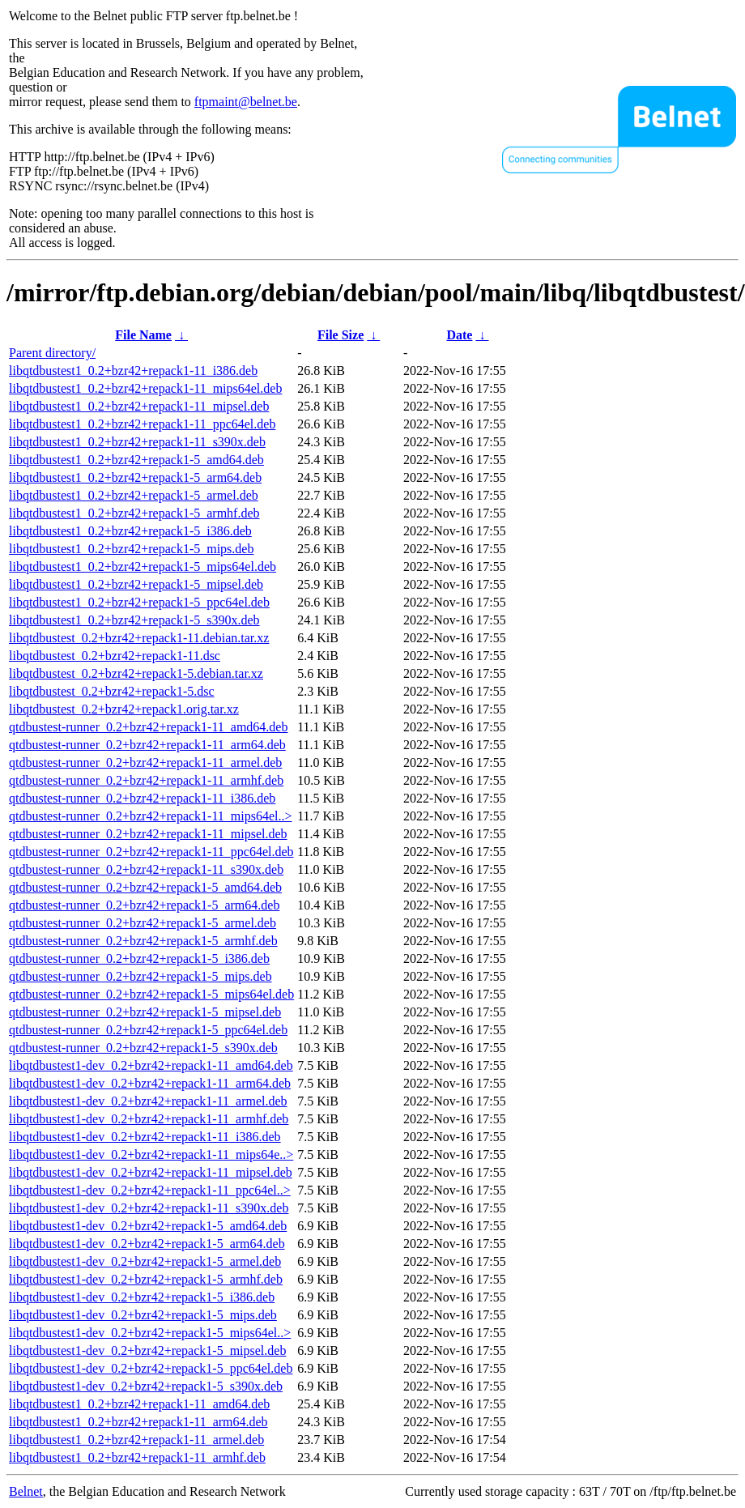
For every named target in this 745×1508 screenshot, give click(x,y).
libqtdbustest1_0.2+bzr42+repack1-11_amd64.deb (139, 1404)
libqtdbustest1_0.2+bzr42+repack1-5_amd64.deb (136, 459)
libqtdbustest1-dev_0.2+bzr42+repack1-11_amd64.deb (151, 1065)
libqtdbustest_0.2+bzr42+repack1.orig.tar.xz (124, 709)
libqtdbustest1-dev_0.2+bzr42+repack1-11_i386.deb (145, 1137)
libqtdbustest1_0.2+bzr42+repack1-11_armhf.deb (137, 1457)
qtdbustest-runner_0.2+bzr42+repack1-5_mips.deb (140, 976)
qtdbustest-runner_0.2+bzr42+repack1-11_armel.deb (145, 762)
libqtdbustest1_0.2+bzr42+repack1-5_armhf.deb (134, 513)
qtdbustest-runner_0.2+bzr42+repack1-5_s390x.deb (143, 1047)
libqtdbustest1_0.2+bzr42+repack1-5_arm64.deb (135, 477)
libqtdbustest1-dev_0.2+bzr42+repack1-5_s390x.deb (146, 1386)
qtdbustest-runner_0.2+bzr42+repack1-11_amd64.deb (148, 727)
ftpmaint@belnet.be (245, 102)
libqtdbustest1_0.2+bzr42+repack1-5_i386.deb (130, 531)
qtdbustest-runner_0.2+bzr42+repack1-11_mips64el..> (150, 816)
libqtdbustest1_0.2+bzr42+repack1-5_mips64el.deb (142, 566)
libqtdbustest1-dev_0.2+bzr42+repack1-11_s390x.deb (148, 1208)
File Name (143, 335)
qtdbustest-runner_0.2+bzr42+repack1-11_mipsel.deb (148, 834)
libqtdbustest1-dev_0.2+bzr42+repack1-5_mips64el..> (150, 1333)
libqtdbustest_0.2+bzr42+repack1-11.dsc (114, 655)
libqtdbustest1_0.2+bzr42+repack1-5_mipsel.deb (136, 584)
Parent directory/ (52, 353)
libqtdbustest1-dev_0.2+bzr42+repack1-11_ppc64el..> (150, 1190)
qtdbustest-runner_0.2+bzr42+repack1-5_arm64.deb (144, 905)
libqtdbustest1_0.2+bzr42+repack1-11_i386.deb (133, 370)
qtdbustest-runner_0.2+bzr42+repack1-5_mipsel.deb (145, 1012)
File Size (340, 335)
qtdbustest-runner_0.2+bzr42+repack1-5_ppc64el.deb (148, 1030)
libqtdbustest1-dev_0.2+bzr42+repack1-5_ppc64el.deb (150, 1368)
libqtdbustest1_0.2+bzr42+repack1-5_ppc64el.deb (139, 602)
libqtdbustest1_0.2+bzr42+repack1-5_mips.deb (131, 549)
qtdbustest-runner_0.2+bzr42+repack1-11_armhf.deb (146, 780)
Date (459, 335)
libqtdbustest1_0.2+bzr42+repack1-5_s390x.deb (134, 620)
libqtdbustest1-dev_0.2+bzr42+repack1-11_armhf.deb (148, 1119)
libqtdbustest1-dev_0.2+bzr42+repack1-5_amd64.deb (148, 1226)
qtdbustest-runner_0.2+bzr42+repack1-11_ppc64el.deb (151, 851)
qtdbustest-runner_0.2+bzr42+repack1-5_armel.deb (142, 923)
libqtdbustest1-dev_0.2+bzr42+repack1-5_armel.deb (145, 1261)
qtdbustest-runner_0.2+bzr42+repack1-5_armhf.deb (143, 941)
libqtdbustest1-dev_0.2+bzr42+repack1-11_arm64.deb (150, 1083)
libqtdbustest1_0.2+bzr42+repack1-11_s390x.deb (137, 442)
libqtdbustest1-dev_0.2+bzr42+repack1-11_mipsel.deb (150, 1172)
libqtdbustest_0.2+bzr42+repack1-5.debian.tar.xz (136, 673)
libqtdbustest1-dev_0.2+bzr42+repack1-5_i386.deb (142, 1297)
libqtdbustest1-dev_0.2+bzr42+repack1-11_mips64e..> (151, 1154)
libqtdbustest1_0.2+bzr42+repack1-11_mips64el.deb (145, 388)
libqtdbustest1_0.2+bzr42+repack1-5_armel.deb (133, 495)
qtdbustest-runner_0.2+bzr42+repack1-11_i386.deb (142, 798)
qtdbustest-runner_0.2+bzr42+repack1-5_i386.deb (139, 958)
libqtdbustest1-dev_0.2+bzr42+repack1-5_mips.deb (143, 1315)
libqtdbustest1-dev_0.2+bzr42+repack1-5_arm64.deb (147, 1243)
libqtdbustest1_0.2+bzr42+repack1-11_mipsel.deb (139, 406)
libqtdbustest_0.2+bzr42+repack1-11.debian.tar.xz (139, 638)
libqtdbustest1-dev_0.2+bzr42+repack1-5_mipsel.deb (147, 1350)
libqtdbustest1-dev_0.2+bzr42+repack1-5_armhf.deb (146, 1279)
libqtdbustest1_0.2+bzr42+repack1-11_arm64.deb (138, 1422)
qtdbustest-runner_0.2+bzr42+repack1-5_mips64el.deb (151, 994)
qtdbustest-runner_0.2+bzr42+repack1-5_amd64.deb (145, 887)
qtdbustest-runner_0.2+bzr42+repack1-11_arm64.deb (147, 745)
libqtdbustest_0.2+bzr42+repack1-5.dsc (112, 691)
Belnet (26, 1491)
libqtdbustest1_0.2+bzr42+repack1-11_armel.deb (136, 1439)
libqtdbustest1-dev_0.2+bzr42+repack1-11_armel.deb (148, 1101)
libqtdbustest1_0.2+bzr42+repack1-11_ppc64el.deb (142, 424)
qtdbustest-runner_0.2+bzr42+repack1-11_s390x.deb (146, 869)
